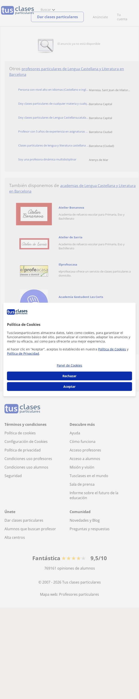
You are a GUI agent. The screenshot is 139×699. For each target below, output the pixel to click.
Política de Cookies (112, 349)
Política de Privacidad (23, 353)
